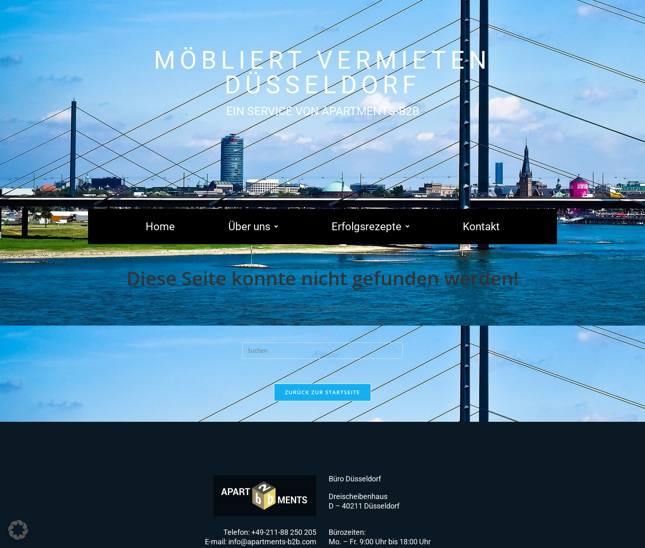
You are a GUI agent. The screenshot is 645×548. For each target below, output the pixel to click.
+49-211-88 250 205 (283, 532)
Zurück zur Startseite (322, 392)
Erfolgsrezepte (370, 226)
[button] (253, 226)
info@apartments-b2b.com (272, 541)
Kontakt (481, 226)
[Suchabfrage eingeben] (322, 350)
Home (160, 226)
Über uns (253, 226)
